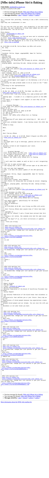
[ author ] (37, 15)
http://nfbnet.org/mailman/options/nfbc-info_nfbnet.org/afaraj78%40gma (16, 381)
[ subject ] (31, 15)
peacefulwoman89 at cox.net (24, 87)
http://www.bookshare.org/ (17, 42)
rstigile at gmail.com (17, 340)
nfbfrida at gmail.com (26, 232)
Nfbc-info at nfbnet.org (13, 269)
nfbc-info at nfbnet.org (31, 85)
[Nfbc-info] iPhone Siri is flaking (33, 12)
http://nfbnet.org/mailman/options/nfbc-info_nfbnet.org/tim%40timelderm (16, 399)
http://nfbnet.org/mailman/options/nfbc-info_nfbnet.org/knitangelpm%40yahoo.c (16, 438)
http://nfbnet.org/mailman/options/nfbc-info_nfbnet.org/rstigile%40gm (17, 328)
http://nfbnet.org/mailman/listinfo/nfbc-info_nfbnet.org (25, 271)
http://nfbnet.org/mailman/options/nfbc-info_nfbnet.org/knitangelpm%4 (17, 303)
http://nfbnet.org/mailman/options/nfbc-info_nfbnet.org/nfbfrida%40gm (17, 280)
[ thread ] (25, 15)
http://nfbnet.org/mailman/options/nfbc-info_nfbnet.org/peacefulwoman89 (16, 421)
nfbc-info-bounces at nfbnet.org (31, 79)
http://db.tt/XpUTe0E (11, 47)
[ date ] (20, 15)
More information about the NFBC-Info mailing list (16, 476)
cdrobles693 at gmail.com (17, 7)
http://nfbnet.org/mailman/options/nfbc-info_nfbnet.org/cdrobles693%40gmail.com (16, 456)
